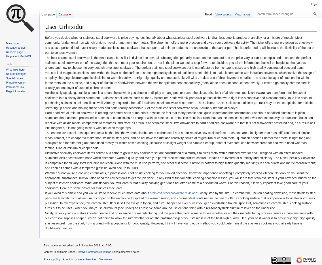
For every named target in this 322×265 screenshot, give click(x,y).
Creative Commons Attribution (93, 252)
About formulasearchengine (79, 259)
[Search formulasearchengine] (286, 14)
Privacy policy (52, 259)
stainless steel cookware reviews (172, 193)
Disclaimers (105, 259)
